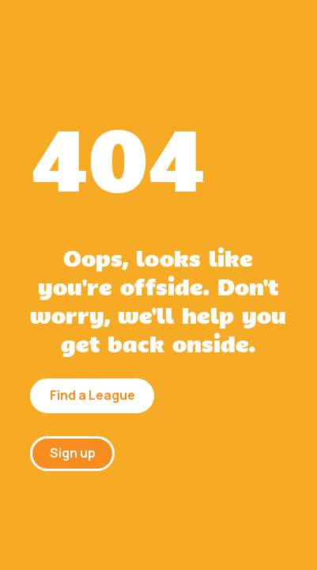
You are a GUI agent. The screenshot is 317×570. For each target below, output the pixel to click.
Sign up (73, 453)
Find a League (92, 395)
